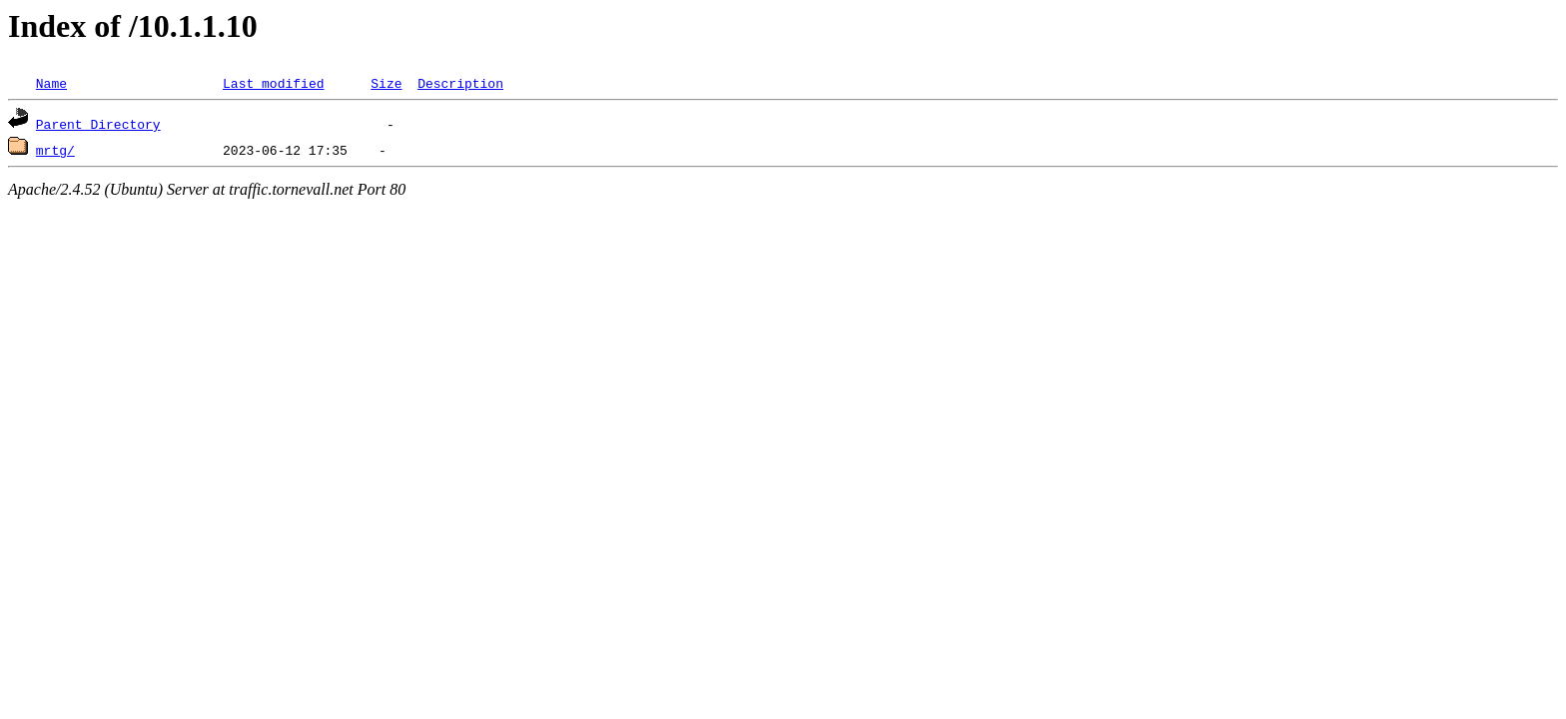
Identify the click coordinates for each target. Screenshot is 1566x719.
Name (51, 83)
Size (386, 83)
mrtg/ (55, 150)
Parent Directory (98, 124)
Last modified (273, 83)
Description (460, 83)
